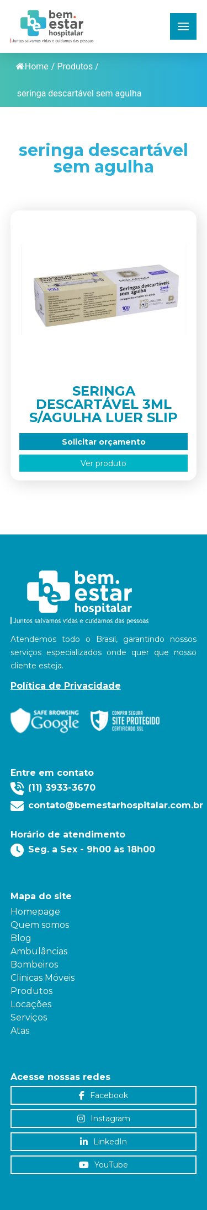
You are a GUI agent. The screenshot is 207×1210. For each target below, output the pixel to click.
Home (32, 66)
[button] (183, 26)
